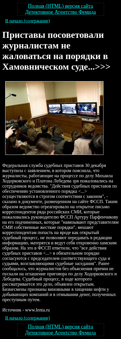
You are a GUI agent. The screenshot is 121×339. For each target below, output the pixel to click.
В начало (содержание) (27, 20)
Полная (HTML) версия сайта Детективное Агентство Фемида (60, 9)
